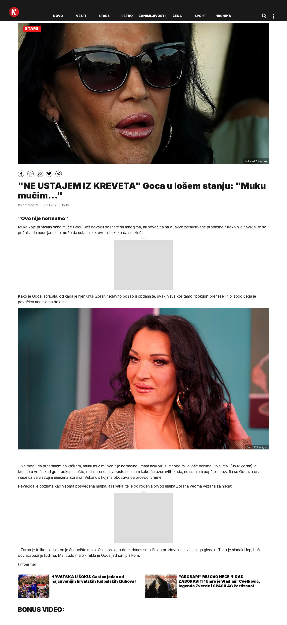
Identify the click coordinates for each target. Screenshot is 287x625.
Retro (127, 16)
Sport (200, 16)
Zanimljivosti (152, 16)
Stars (104, 16)
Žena (177, 16)
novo (58, 16)
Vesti (81, 16)
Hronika (223, 16)
